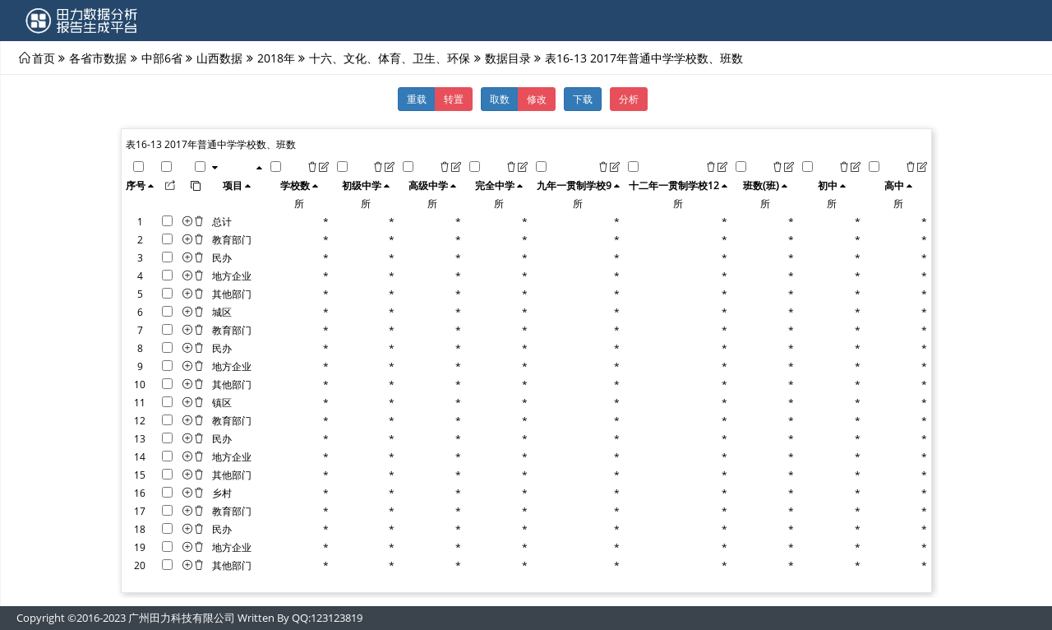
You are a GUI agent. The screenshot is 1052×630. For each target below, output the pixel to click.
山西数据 (219, 57)
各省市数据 (98, 57)
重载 (417, 99)
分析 (629, 99)
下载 (583, 99)
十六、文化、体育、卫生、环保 (389, 57)
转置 (454, 99)
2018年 (276, 57)
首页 (43, 57)
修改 (537, 99)
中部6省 (161, 57)
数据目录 (508, 57)
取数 (500, 99)
